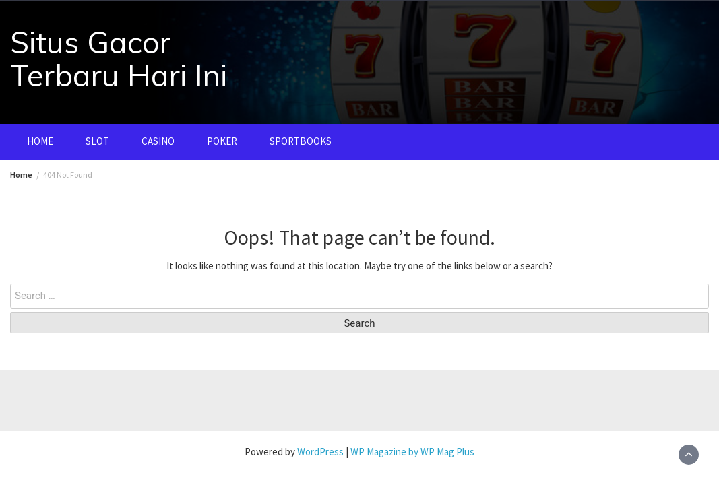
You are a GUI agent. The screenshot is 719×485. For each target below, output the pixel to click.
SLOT (97, 141)
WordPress (320, 451)
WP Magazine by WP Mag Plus (412, 451)
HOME (40, 141)
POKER (222, 141)
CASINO (158, 141)
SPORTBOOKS (301, 141)
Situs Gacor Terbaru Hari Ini (118, 58)
